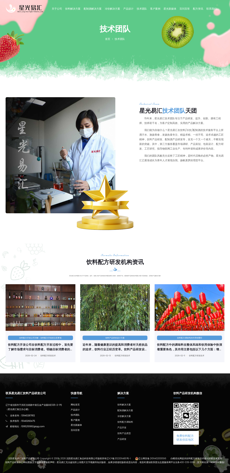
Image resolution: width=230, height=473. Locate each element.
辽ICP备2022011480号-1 (119, 458)
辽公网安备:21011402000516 (152, 458)
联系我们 (211, 9)
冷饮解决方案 (112, 9)
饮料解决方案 (72, 9)
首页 (107, 39)
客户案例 (155, 9)
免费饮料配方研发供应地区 (185, 438)
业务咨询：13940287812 (22, 415)
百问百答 (185, 9)
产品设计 (128, 9)
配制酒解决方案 (93, 9)
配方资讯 (198, 9)
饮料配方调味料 (125, 422)
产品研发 (121, 439)
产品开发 (121, 427)
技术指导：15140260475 (22, 421)
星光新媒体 (170, 9)
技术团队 (142, 9)
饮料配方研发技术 (45, 355)
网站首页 (75, 404)
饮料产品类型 (124, 433)
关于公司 (57, 9)
